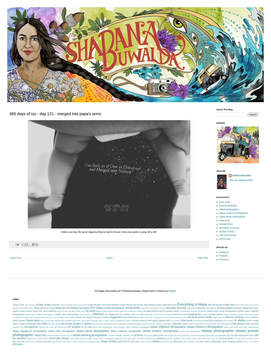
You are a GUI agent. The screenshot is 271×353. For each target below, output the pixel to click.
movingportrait (31, 327)
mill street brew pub (212, 324)
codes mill (135, 314)
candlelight (202, 311)
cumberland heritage (21, 317)
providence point (188, 335)
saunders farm (31, 338)
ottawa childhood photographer (168, 326)
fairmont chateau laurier (178, 317)
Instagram (224, 252)
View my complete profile (241, 180)
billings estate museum (105, 311)
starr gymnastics (129, 338)
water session (145, 342)
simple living (74, 338)
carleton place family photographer (222, 311)
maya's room (187, 324)
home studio (186, 320)
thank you (215, 338)
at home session (225, 308)
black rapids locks (121, 311)
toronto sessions (44, 341)
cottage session (216, 314)
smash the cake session (88, 338)
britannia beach (158, 311)
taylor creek (196, 338)
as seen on (212, 308)
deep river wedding (67, 317)
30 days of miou (227, 231)
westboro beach (166, 342)
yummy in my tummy (250, 342)
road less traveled (227, 235)
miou (247, 323)
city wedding (124, 314)
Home (110, 258)
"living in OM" (18, 305)
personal (138, 335)
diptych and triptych (84, 317)
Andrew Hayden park (68, 305)
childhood (98, 314)
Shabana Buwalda (241, 175)
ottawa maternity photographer (126, 331)
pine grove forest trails (172, 335)
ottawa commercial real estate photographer (241, 327)
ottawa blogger (119, 327)
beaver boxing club (63, 311)
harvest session (139, 320)
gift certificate (66, 321)
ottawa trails (40, 335)
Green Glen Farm (241, 305)
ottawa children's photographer (205, 326)
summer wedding (173, 338)
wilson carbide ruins (190, 342)
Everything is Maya (192, 304)
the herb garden (226, 338)
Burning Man (82, 305)
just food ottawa (54, 324)
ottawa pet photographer (190, 331)
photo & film (225, 202)
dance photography (36, 317)
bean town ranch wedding (44, 311)
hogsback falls (164, 320)
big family (90, 311)
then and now (19, 341)
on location (74, 326)
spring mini (118, 338)
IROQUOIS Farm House (44, 308)
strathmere (161, 338)
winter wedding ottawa (232, 341)
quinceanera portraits (213, 335)
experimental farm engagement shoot (153, 317)
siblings (65, 338)
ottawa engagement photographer (30, 331)
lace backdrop (97, 324)
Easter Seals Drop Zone (166, 305)
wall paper (134, 341)
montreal (254, 324)
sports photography (106, 338)
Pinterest (223, 255)
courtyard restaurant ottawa (247, 314)
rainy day (226, 335)
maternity (176, 323)
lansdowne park (140, 324)
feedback (247, 317)
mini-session (238, 323)
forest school (45, 321)
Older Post (203, 258)
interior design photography (25, 324)
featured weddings (228, 205)
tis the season (30, 342)
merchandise (199, 324)
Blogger (172, 291)
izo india (42, 323)
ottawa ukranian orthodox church (59, 335)
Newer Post (15, 258)
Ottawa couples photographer (110, 308)
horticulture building (212, 320)
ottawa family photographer (232, 216)
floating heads (33, 320)
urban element (67, 342)
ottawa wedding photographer (90, 335)
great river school (79, 321)
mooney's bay (18, 327)
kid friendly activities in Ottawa (76, 323)
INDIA (31, 308)
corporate (205, 314)
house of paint (227, 321)
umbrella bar (56, 342)
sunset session (186, 338)
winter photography (213, 341)
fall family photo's (196, 317)
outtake (119, 335)
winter (201, 341)
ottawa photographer (229, 209)
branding (147, 311)
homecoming (198, 321)
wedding (155, 341)
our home (111, 335)
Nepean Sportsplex (80, 308)
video (76, 342)
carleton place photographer (67, 314)
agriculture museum (158, 308)
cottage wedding (230, 314)
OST (92, 307)
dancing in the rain (52, 317)
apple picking (192, 308)
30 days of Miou (43, 304)
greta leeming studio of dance (98, 321)
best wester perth (78, 311)
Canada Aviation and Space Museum (103, 305)
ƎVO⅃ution (18, 344)
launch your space (154, 324)
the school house (251, 338)
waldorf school (123, 341)
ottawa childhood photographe (137, 327)
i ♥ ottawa (239, 320)
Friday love (228, 304)
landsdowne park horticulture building (118, 324)
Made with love (62, 308)
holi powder (175, 321)
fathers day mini (219, 317)
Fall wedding (217, 305)
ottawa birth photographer (103, 327)
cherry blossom (86, 314)
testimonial (206, 338)
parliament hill (128, 335)
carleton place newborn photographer (39, 314)
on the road (86, 327)
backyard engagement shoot (246, 308)
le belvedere (166, 324)
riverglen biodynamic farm (242, 335)
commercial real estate (162, 314)
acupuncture (145, 308)
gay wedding (56, 321)
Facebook (224, 259)
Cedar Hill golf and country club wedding (137, 305)
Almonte (55, 305)
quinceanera (200, 335)
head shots (224, 220)
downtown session (101, 317)
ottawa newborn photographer (233, 213)
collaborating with (146, 314)
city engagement (111, 314)
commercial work (179, 314)
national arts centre (46, 327)
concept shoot (226, 224)
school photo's (43, 338)
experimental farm (131, 317)
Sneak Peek (132, 307)
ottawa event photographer (61, 331)
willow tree (177, 341)
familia (209, 317)
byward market (172, 311)
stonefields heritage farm (146, 338)
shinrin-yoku (225, 239)
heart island (152, 320)
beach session (26, 311)
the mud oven (239, 338)
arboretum (201, 308)
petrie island (147, 335)
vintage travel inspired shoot (89, 342)
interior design (252, 320)
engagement (116, 317)
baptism (16, 311)
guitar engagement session (121, 321)
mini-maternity (226, 324)
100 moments (30, 305)
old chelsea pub (61, 327)
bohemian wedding (136, 311)
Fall (209, 304)
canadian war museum (188, 311)
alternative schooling (229, 228)
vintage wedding (109, 341)
